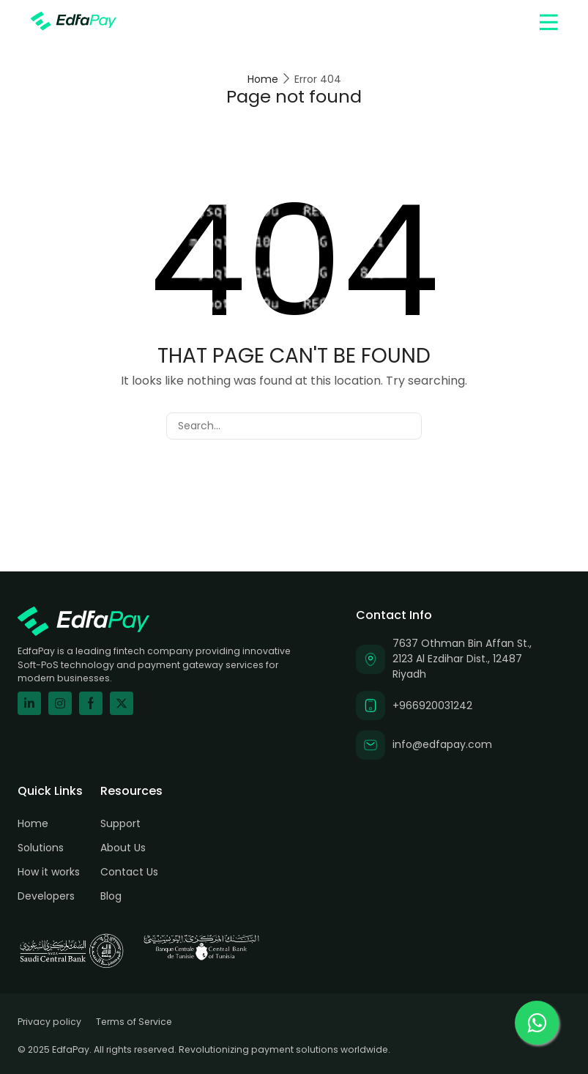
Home (263, 79)
